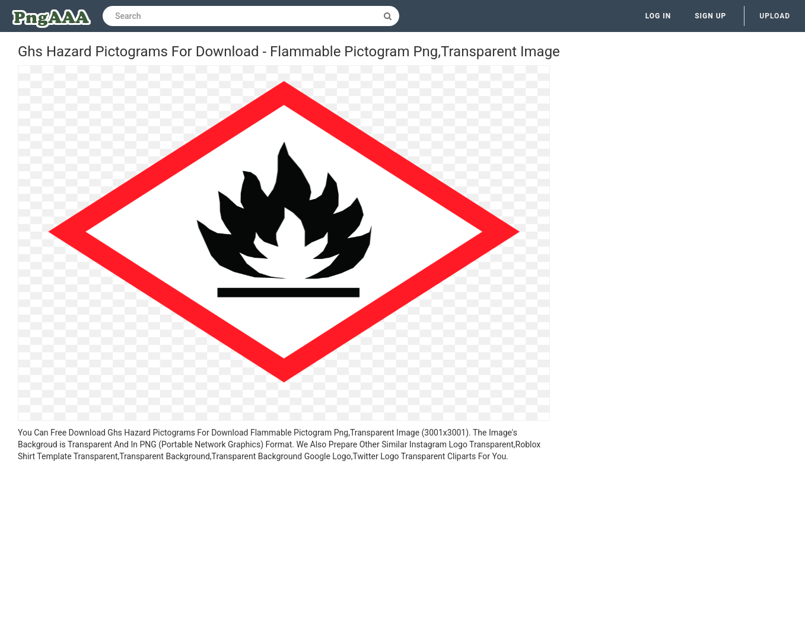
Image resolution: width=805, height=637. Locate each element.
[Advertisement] (284, 551)
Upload (774, 16)
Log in (658, 16)
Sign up (710, 16)
